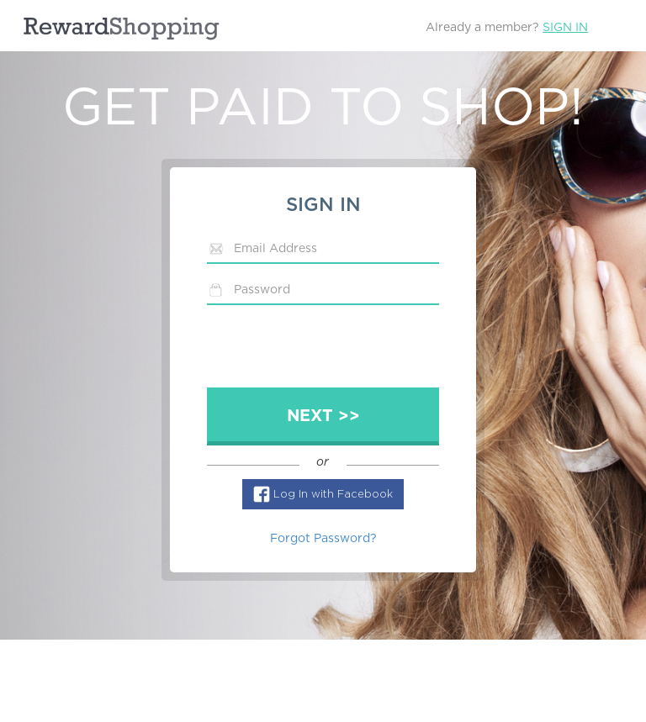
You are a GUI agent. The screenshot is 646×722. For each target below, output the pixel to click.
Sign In (565, 28)
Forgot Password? (323, 539)
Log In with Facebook (333, 494)
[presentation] (335, 350)
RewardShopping (121, 28)
